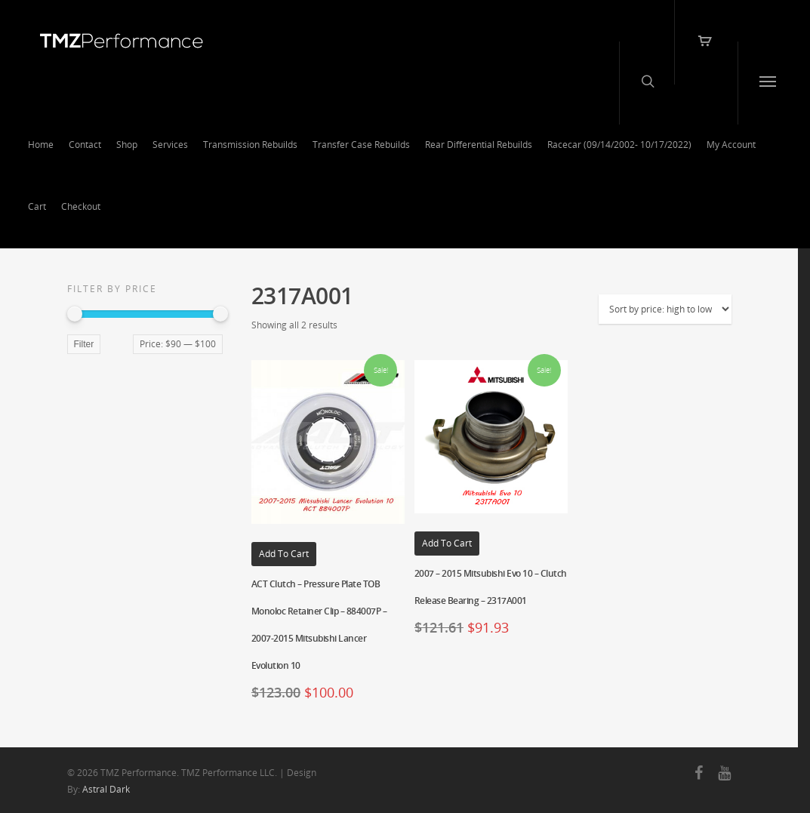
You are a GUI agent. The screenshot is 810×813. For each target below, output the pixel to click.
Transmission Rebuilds (250, 144)
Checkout (80, 206)
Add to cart (284, 553)
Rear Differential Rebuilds (478, 144)
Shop (126, 144)
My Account (731, 144)
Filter (84, 344)
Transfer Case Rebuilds (361, 144)
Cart (37, 206)
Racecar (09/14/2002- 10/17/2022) (619, 144)
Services (170, 144)
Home (41, 144)
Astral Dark (106, 789)
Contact (85, 144)
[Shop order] (665, 309)
